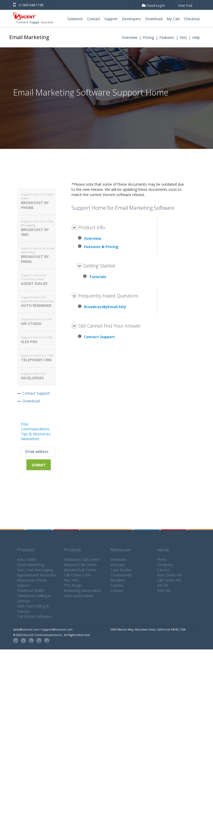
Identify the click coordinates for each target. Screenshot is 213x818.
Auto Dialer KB (169, 575)
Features (166, 37)
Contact (93, 18)
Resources (120, 550)
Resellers (117, 580)
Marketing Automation (83, 590)
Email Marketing (29, 37)
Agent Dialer (38, 279)
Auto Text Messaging (35, 569)
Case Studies (121, 569)
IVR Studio (38, 321)
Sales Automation (79, 595)
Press (161, 559)
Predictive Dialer (30, 590)
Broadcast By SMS (38, 228)
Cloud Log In (153, 5)
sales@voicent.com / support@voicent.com (43, 629)
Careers (116, 585)
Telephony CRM (38, 357)
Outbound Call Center (82, 559)
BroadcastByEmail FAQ (105, 306)
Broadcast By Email (38, 255)
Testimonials (121, 575)
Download (153, 18)
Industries (118, 559)
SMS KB (164, 590)
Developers (131, 18)
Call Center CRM (77, 575)
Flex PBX (38, 339)
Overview (129, 37)
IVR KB (162, 585)
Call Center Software (34, 616)
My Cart (173, 18)
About (163, 550)
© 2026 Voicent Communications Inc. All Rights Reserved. (51, 635)
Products (25, 550)
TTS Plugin (73, 585)
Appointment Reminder (36, 575)
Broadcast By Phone (38, 201)
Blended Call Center (80, 569)
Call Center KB (169, 580)
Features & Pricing (101, 246)
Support (111, 18)
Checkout (192, 18)
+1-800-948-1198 (28, 5)
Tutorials (97, 276)
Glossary (117, 564)
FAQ (183, 37)
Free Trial (185, 5)
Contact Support (36, 393)
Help (196, 37)
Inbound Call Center (80, 564)
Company (165, 564)
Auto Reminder (38, 301)
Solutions (75, 18)
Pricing (148, 37)
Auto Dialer (26, 559)
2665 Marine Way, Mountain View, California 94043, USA (148, 629)
